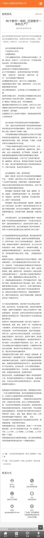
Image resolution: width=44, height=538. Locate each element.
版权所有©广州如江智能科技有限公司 (22, 529)
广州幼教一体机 (21, 131)
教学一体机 (17, 84)
